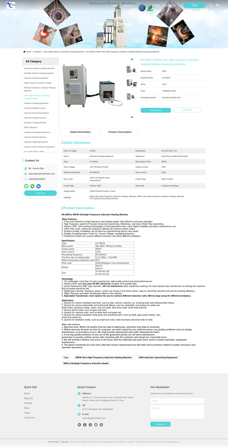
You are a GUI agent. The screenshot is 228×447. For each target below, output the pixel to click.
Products (37, 52)
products (143, 5)
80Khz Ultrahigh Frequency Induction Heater (86, 366)
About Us (28, 400)
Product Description (120, 132)
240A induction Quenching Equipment (158, 360)
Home (116, 5)
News (26, 410)
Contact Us (29, 420)
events (156, 5)
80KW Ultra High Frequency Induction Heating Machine (104, 360)
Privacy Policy (53, 444)
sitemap (64, 444)
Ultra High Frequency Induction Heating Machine (64, 52)
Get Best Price (156, 110)
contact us (170, 5)
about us (129, 5)
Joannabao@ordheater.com (41, 174)
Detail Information (80, 132)
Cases (27, 415)
